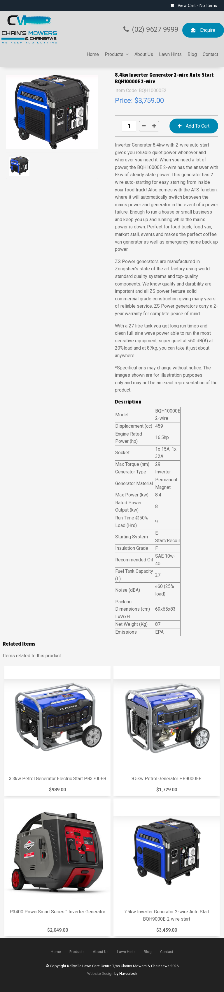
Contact (210, 54)
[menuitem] (56, 951)
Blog (192, 54)
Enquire (207, 30)
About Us (143, 54)
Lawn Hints (170, 54)
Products (114, 54)
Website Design (100, 973)
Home (93, 54)
